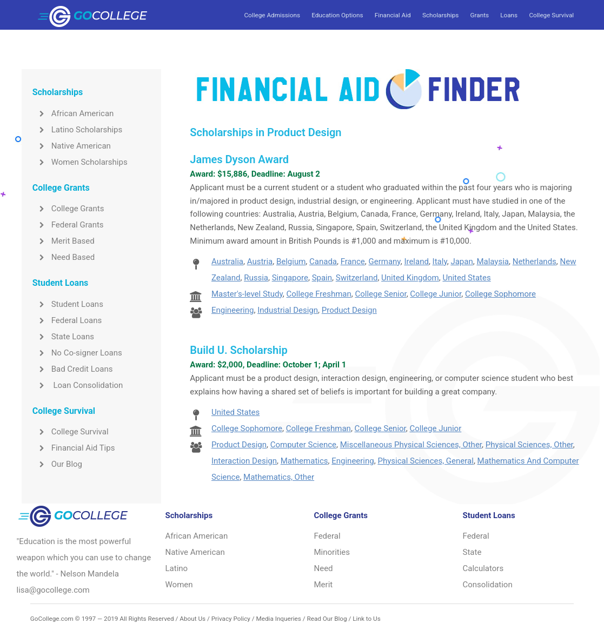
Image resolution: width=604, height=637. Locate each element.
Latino (176, 568)
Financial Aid (393, 15)
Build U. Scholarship (238, 350)
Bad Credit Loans (72, 369)
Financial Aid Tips (73, 448)
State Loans (63, 336)
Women (179, 584)
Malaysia (492, 261)
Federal (327, 536)
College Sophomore (500, 294)
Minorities (332, 552)
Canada (323, 261)
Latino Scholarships (77, 130)
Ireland (416, 261)
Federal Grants (68, 225)
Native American (71, 146)
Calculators (483, 568)
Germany (385, 261)
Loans (508, 15)
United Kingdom (410, 278)
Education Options (337, 15)
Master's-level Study (247, 294)
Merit (323, 584)
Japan (461, 261)
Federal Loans (67, 320)
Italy (440, 261)
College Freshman (318, 294)
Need (323, 568)
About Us (192, 618)
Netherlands (534, 261)
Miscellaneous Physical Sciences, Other (411, 445)
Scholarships (440, 15)
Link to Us (366, 618)
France (353, 261)
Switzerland (357, 278)
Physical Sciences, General (425, 461)
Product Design (349, 310)
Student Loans (67, 304)
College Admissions (272, 15)
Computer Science (303, 445)
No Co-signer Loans (77, 353)
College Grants (68, 208)
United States (466, 278)
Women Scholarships (80, 162)
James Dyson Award (239, 159)
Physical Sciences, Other (529, 445)
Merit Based (63, 241)
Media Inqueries (278, 618)
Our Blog (57, 464)
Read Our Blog (327, 618)
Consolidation (488, 584)
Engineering (232, 310)
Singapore (290, 278)
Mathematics (304, 461)
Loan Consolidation (77, 385)
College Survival (551, 15)
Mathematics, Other (278, 477)
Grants (479, 15)
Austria (260, 261)
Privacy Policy (230, 618)
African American (73, 113)
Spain (322, 278)
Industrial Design (287, 310)
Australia (227, 261)
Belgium (291, 261)
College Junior (435, 294)
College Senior (380, 294)
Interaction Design (244, 461)
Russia (256, 278)
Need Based (63, 257)
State (472, 552)
